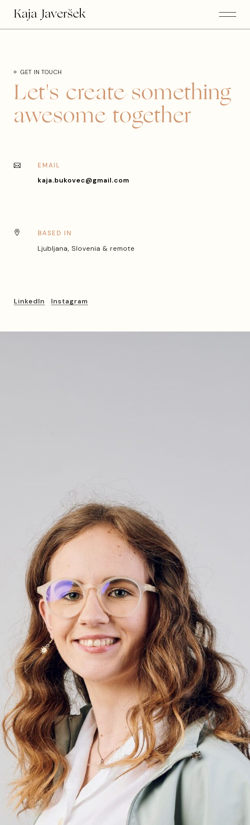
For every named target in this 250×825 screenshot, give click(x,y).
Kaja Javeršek (50, 15)
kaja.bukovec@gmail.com (83, 180)
